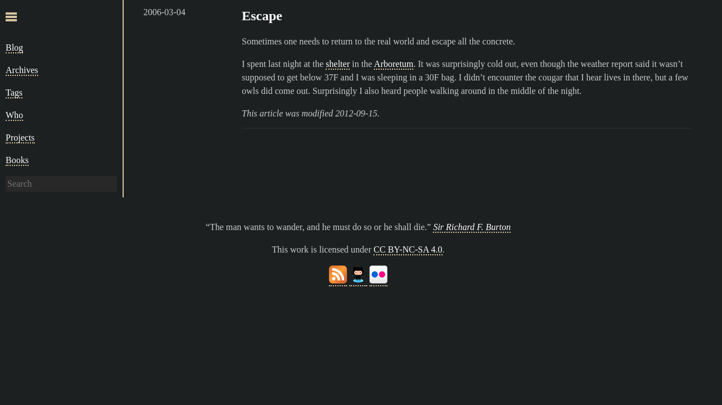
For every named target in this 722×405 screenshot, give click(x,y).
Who (14, 115)
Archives (22, 70)
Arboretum (393, 64)
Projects (20, 137)
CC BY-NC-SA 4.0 (407, 249)
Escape (262, 15)
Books (17, 160)
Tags (14, 92)
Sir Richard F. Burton (472, 227)
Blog (14, 47)
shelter (338, 64)
